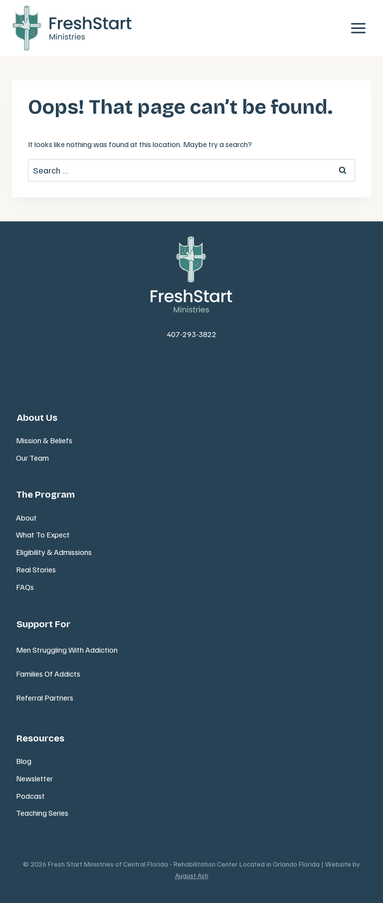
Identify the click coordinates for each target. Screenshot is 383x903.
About (26, 518)
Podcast (30, 796)
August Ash (191, 875)
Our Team (32, 458)
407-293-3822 (191, 334)
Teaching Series (42, 813)
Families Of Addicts (48, 674)
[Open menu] (358, 28)
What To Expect (43, 535)
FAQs (25, 587)
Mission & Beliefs (44, 440)
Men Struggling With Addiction (67, 650)
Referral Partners (44, 698)
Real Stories (36, 569)
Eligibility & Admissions (54, 552)
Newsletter (34, 778)
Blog (23, 761)
